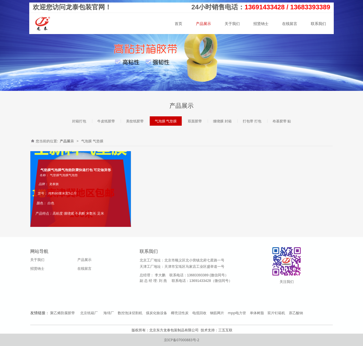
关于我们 (232, 23)
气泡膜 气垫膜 (166, 121)
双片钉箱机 (276, 312)
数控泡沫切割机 (130, 312)
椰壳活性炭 (180, 312)
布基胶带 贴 (282, 121)
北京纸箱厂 (89, 312)
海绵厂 (108, 312)
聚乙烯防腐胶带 (62, 312)
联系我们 (318, 23)
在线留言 (289, 23)
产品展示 (203, 23)
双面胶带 (195, 121)
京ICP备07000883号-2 (181, 339)
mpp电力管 (237, 312)
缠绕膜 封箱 (222, 121)
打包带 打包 (252, 121)
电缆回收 (199, 312)
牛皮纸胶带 (106, 121)
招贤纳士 (260, 23)
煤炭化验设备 (156, 312)
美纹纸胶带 (135, 121)
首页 (178, 23)
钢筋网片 (217, 312)
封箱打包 (79, 121)
